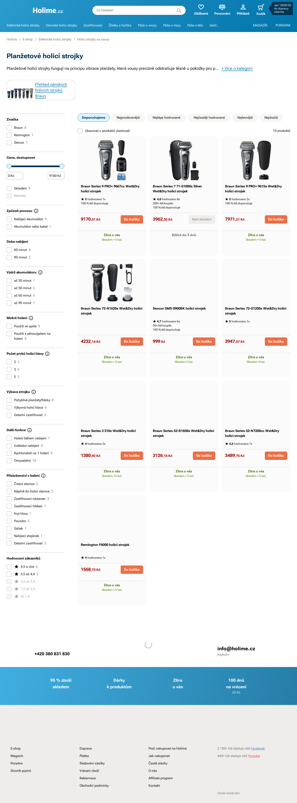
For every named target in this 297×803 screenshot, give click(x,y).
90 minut (19, 263)
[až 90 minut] (9, 308)
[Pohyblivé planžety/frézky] (9, 406)
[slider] (9, 172)
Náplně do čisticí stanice (30, 497)
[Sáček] (9, 534)
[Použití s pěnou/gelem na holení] (9, 339)
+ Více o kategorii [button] (237, 68)
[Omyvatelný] (9, 466)
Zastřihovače (93, 25)
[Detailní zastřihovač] (9, 421)
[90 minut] (9, 263)
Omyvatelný (21, 466)
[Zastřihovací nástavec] (9, 504)
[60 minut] (9, 255)
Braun (16, 133)
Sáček (16, 534)
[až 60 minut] (9, 301)
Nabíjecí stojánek (24, 541)
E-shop (28, 39)
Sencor (17, 148)
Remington (20, 141)
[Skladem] (9, 194)
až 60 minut (21, 301)
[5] (9, 382)
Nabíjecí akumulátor (27, 225)
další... (214, 25)
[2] (9, 367)
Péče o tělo (195, 25)
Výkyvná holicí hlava (27, 413)
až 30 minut (21, 286)
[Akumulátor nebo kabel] (9, 232)
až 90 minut (21, 308)
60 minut (19, 255)
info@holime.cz (236, 710)
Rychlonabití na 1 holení (29, 459)
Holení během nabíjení (28, 444)
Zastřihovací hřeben (26, 512)
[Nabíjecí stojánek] (9, 541)
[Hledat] (176, 10)
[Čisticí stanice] (9, 489)
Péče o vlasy (172, 25)
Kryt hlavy (19, 519)
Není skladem (202, 239)
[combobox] (136, 10)
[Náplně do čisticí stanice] (9, 497)
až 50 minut (21, 294)
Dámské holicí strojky (61, 25)
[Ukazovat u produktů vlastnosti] (80, 136)
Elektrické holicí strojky (23, 25)
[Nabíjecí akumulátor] (9, 225)
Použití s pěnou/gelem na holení (29, 342)
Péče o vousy (147, 25)
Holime (12, 39)
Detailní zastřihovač (26, 421)
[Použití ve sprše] (9, 332)
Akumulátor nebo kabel (29, 232)
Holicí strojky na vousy (93, 39)
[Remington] (9, 141)
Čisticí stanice (22, 489)
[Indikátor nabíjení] (9, 451)
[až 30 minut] (9, 286)
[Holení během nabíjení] (9, 444)
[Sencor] (9, 148)
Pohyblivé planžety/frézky (30, 406)
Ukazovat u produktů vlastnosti (104, 136)
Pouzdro (18, 527)
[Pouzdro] (9, 527)
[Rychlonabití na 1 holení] (9, 459)
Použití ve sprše (23, 332)
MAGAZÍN (260, 25)
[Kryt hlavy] (9, 519)
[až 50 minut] (9, 294)
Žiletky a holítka (120, 25)
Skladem (18, 194)
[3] (9, 375)
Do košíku (132, 239)
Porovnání (219, 9)
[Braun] (9, 133)
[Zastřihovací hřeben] (9, 512)
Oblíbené (198, 9)
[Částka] (15, 181)
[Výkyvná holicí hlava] (9, 413)
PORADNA (283, 25)
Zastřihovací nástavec (28, 504)
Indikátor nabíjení (25, 451)
